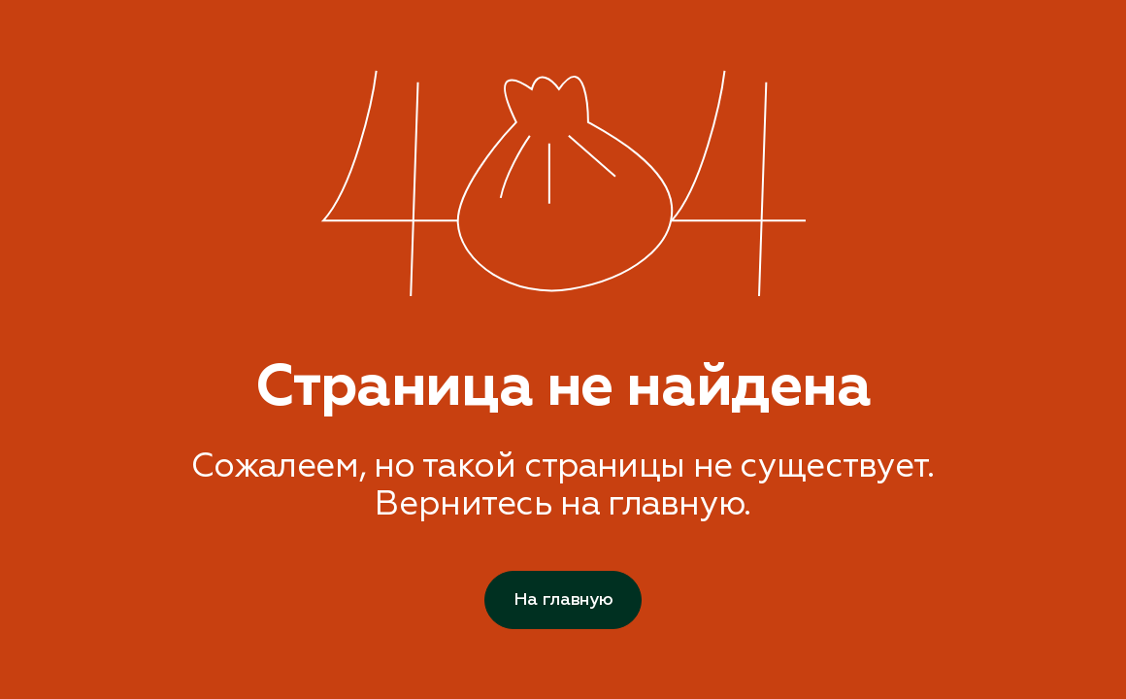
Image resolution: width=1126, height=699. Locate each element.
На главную (563, 599)
